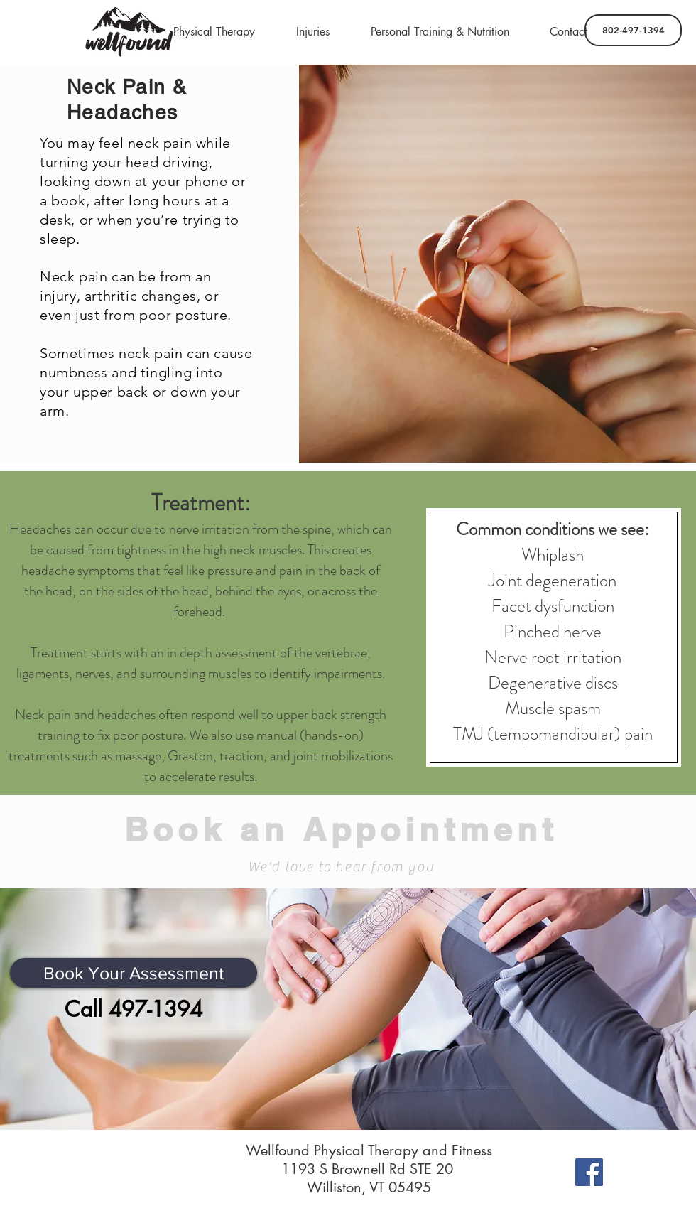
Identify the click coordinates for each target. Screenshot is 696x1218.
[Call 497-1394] (133, 1009)
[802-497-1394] (633, 30)
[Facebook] (589, 1172)
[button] (214, 32)
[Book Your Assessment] (133, 973)
